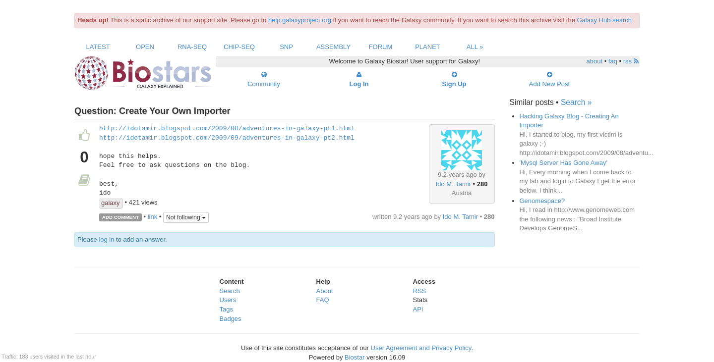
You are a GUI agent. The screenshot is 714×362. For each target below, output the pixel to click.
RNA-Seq (192, 47)
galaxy (110, 203)
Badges (230, 318)
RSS (419, 291)
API (418, 309)
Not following (186, 217)
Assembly (333, 47)
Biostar (354, 357)
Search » (576, 102)
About (324, 291)
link (153, 216)
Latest (98, 47)
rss (631, 61)
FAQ (322, 300)
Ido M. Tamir (453, 184)
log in (106, 239)
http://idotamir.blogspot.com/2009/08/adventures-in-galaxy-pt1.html (227, 128)
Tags (226, 309)
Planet (427, 47)
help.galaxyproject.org (299, 20)
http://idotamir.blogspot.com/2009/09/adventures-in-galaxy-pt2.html (227, 138)
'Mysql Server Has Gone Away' (563, 162)
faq (612, 61)
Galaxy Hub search (604, 20)
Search (230, 291)
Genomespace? (542, 201)
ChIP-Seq (239, 47)
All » (475, 47)
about (595, 61)
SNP (286, 47)
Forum (381, 47)
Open (145, 47)
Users (228, 300)
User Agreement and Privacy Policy (421, 348)
